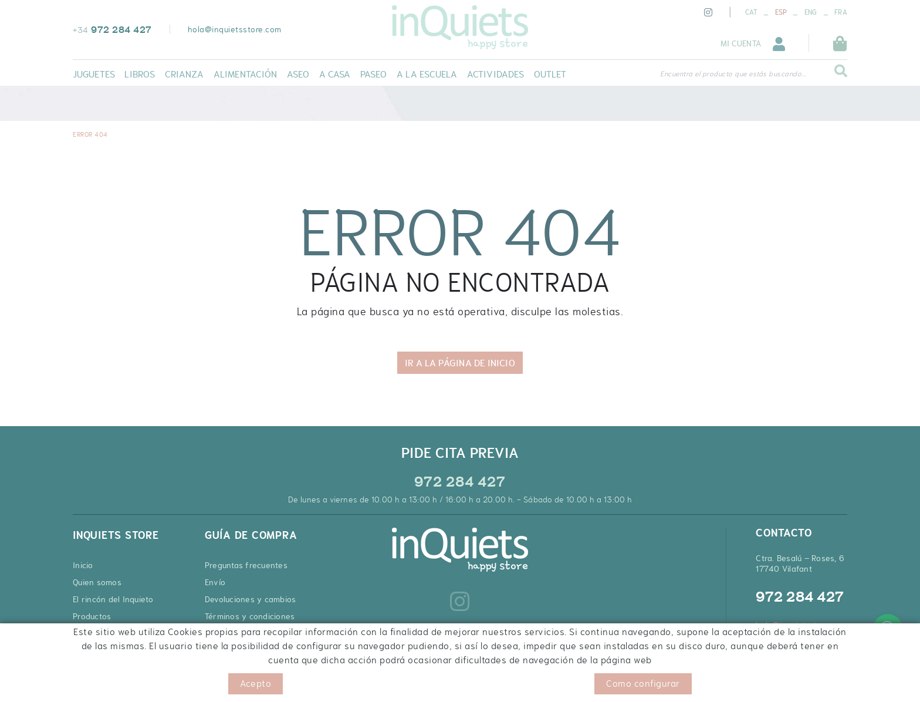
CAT (751, 12)
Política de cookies (107, 684)
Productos (92, 616)
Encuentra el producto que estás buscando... (733, 74)
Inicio (83, 565)
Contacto (90, 633)
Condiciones (221, 684)
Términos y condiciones (250, 616)
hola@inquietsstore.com (235, 29)
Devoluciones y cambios (250, 599)
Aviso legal (171, 684)
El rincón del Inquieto (113, 599)
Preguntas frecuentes (246, 565)
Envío (215, 582)
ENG (810, 12)
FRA (840, 12)
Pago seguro (228, 633)
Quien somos (97, 582)
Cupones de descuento (249, 650)
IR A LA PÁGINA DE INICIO (460, 363)
